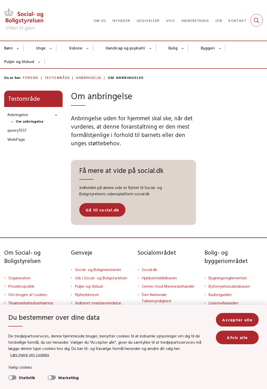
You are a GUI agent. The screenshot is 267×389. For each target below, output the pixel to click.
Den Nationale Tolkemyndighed (156, 297)
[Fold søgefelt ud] (256, 20)
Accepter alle (237, 319)
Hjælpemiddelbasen (159, 277)
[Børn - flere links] (18, 48)
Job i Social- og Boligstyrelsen (101, 277)
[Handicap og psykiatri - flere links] (150, 48)
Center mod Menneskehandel (168, 286)
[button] (54, 115)
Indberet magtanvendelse (98, 302)
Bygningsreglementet (228, 277)
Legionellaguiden (223, 302)
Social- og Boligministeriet (98, 269)
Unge (41, 48)
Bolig (173, 48)
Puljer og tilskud (19, 61)
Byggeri (208, 48)
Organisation (19, 277)
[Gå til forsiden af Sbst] (21, 20)
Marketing (68, 377)
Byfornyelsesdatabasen (229, 286)
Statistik (27, 377)
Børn (8, 48)
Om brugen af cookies (27, 294)
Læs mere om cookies (29, 354)
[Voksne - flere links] (87, 48)
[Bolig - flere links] (183, 48)
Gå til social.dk (102, 209)
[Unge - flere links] (51, 48)
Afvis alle (237, 337)
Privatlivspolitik (21, 286)
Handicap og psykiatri (125, 48)
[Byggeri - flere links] (220, 48)
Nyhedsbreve (87, 294)
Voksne (75, 48)
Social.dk (149, 269)
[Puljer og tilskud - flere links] (39, 61)
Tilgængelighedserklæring (30, 302)
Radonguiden (220, 294)
